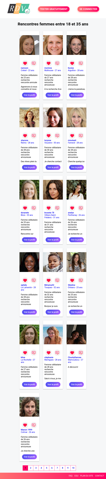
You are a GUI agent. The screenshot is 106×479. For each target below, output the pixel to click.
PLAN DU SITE (86, 476)
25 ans (79, 287)
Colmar (24, 432)
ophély (24, 285)
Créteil (24, 70)
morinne (48, 68)
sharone (24, 140)
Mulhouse (48, 70)
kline (23, 357)
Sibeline (71, 285)
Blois (23, 215)
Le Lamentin (26, 287)
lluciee (71, 68)
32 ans (57, 287)
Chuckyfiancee (74, 357)
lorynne (47, 140)
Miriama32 (49, 285)
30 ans (57, 143)
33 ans (30, 215)
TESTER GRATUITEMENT (54, 9)
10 (73, 468)
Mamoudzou (73, 360)
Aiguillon (72, 70)
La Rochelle (26, 360)
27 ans (58, 70)
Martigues (48, 360)
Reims (23, 143)
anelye (71, 212)
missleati (72, 140)
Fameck (71, 143)
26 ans (82, 215)
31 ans (56, 217)
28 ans (80, 70)
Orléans (71, 287)
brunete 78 (49, 212)
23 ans (31, 70)
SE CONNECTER (88, 9)
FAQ (70, 476)
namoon (24, 68)
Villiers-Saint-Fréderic (50, 216)
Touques (48, 287)
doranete (25, 212)
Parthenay (72, 215)
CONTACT (99, 476)
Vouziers (48, 143)
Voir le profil (29, 95)
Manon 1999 (26, 430)
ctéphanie (48, 357)
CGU (76, 476)
